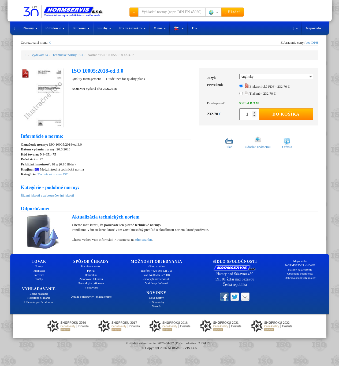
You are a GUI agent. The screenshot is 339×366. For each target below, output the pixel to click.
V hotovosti (91, 287)
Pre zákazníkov (132, 28)
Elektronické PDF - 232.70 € (267, 86)
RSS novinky (156, 302)
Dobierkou (91, 274)
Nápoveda (313, 28)
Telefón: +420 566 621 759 (156, 270)
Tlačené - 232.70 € (260, 93)
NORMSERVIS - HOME (300, 265)
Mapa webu (300, 261)
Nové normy (156, 297)
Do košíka (286, 114)
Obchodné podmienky (300, 273)
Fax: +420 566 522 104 (156, 274)
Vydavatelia (39, 55)
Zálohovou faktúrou (91, 278)
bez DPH (312, 42)
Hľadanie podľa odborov (38, 302)
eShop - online (156, 266)
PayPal (91, 270)
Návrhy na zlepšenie (300, 269)
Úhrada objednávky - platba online (91, 296)
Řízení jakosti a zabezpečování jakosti (47, 195)
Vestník (156, 306)
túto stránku (143, 240)
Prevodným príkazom (91, 283)
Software (81, 28)
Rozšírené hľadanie (38, 297)
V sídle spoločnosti (156, 283)
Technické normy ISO (68, 55)
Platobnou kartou (91, 266)
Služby (104, 28)
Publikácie (55, 28)
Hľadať (232, 12)
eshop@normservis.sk (156, 278)
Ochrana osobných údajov (300, 277)
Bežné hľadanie (39, 293)
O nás (160, 28)
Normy (30, 28)
